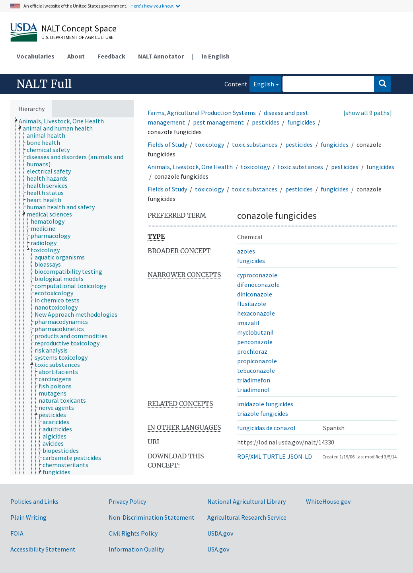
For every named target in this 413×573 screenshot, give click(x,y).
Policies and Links (34, 501)
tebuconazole (256, 370)
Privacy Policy (127, 501)
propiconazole (257, 361)
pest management (218, 122)
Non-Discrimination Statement (152, 517)
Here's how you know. (152, 6)
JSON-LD (299, 456)
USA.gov (218, 549)
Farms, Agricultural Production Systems (202, 113)
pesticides (265, 122)
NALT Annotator (161, 56)
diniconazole (254, 294)
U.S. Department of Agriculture (77, 37)
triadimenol (253, 390)
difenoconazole (258, 284)
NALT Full (44, 84)
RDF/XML (249, 456)
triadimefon (253, 380)
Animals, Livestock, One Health (190, 167)
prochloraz (252, 351)
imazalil (248, 323)
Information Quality (136, 549)
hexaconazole (256, 313)
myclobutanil (255, 332)
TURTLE (274, 456)
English (261, 83)
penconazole (255, 342)
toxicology (209, 144)
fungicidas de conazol (266, 428)
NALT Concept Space (79, 28)
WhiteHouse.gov (328, 501)
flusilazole (251, 304)
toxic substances (254, 144)
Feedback (111, 56)
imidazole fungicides (265, 404)
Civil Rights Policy (133, 533)
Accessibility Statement (43, 549)
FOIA (16, 533)
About (76, 56)
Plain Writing (28, 517)
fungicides (301, 122)
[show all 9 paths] (367, 113)
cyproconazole (257, 275)
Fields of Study (167, 144)
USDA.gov (220, 533)
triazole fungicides (262, 413)
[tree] (72, 296)
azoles (246, 251)
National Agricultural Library (246, 501)
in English (216, 56)
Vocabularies (36, 56)
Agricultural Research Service (246, 517)
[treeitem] (64, 121)
